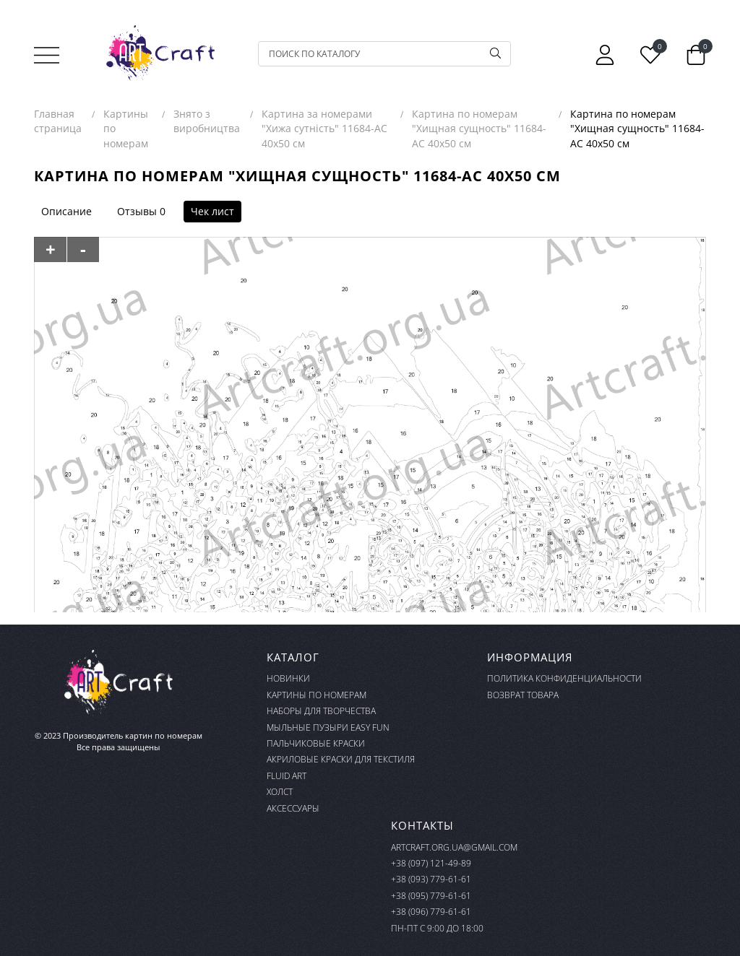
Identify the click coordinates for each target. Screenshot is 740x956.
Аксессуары (293, 808)
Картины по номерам (316, 695)
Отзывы (137, 211)
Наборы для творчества (321, 711)
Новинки (288, 678)
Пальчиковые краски (316, 743)
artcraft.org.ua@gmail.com (454, 847)
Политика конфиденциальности (564, 678)
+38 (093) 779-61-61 (431, 879)
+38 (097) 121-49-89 (431, 863)
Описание (66, 211)
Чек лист (212, 211)
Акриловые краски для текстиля (341, 759)
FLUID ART (286, 776)
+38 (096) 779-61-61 (431, 911)
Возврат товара (523, 695)
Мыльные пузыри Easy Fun (328, 727)
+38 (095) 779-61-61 (431, 896)
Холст (280, 792)
